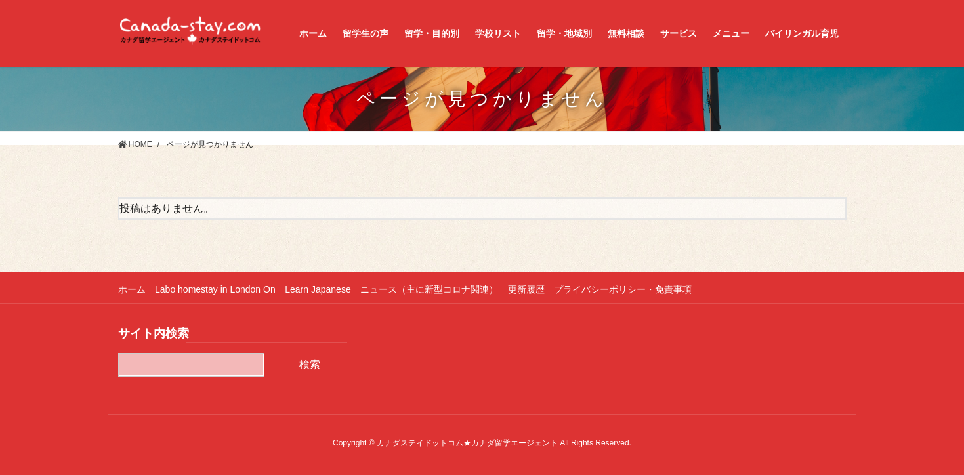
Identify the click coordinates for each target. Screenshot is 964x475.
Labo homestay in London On (216, 288)
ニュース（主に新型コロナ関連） (430, 288)
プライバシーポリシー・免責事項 (625, 288)
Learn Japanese (318, 288)
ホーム (132, 288)
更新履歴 (527, 288)
